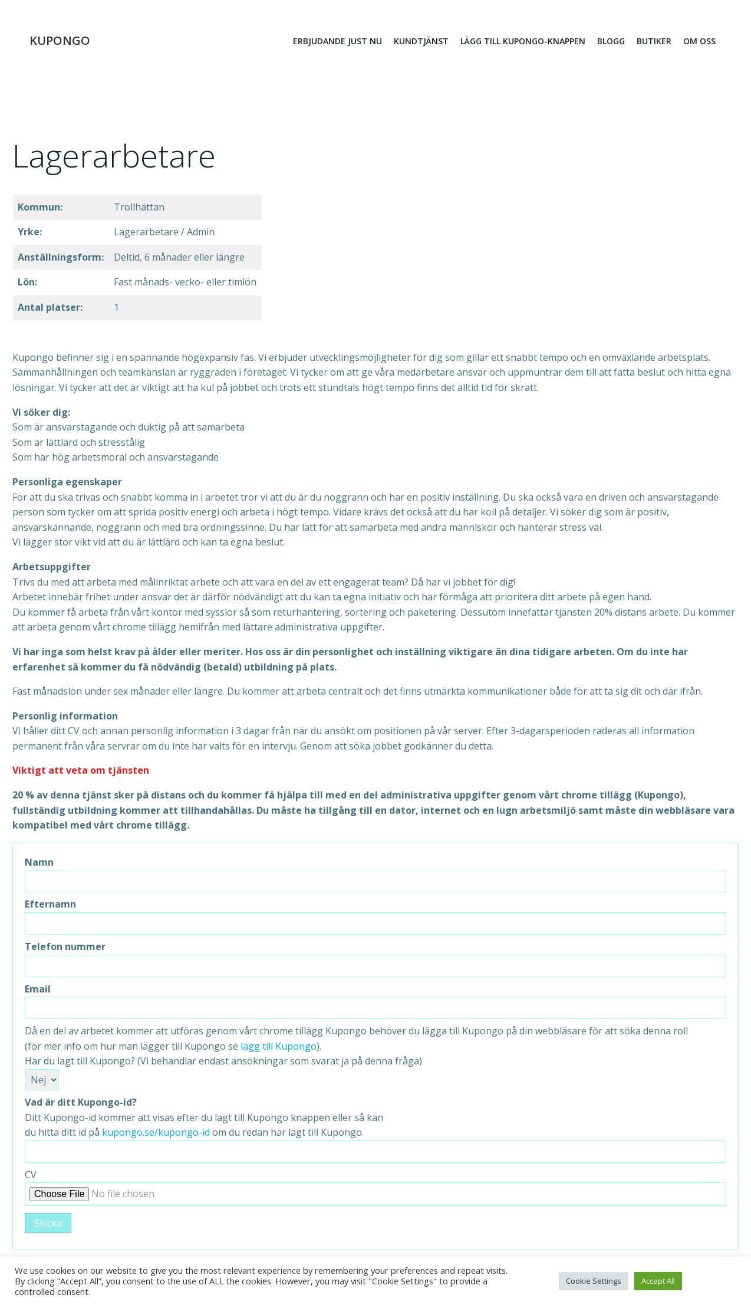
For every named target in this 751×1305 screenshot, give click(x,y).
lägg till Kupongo (279, 1047)
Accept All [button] (658, 1281)
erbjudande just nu (336, 41)
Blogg (610, 41)
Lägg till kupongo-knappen (522, 41)
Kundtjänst (420, 41)
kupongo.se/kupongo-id (156, 1134)
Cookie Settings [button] (593, 1281)
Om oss (699, 41)
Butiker (653, 41)
